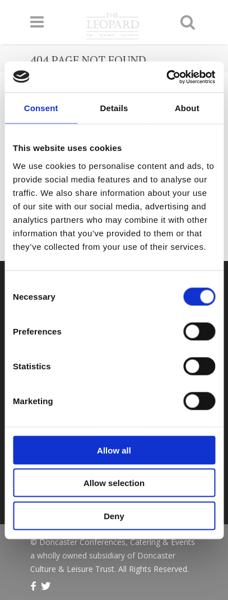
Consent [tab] (41, 108)
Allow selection (114, 483)
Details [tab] (114, 108)
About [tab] (187, 108)
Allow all (114, 450)
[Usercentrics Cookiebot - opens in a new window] (166, 77)
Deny (114, 515)
